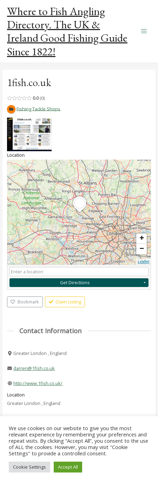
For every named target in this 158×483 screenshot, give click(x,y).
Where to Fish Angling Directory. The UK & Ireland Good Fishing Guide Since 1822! (67, 31)
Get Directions (75, 282)
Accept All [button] (68, 467)
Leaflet (143, 261)
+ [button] (141, 238)
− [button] (141, 249)
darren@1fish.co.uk (34, 368)
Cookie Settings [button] (29, 467)
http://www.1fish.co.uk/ (37, 383)
